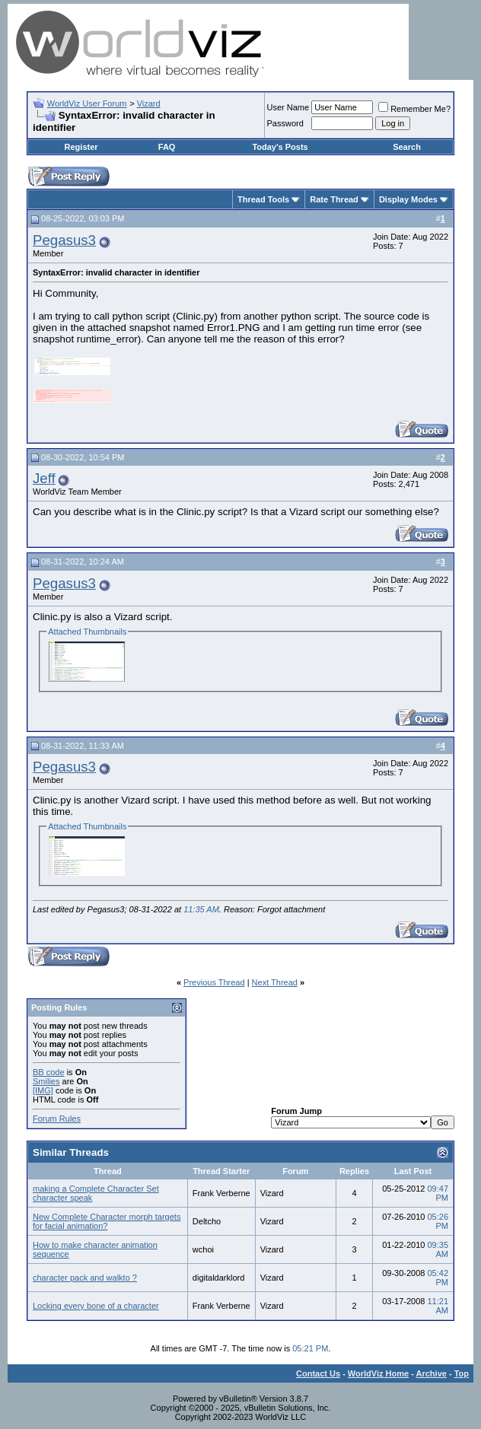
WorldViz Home (378, 1373)
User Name (288, 107)
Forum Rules (57, 1118)
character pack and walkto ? (85, 1277)
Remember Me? (414, 108)
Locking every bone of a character (96, 1305)
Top (461, 1373)
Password (285, 123)
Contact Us (318, 1373)
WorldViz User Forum (87, 103)
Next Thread (275, 982)
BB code (49, 1072)
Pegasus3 (64, 240)
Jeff (44, 478)
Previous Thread (214, 982)
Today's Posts (279, 146)
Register (81, 146)
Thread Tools (263, 199)
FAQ (167, 146)
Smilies (46, 1081)
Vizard (149, 103)
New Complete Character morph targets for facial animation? (106, 1221)
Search (407, 146)
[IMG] (43, 1090)
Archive (431, 1373)
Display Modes (408, 199)
